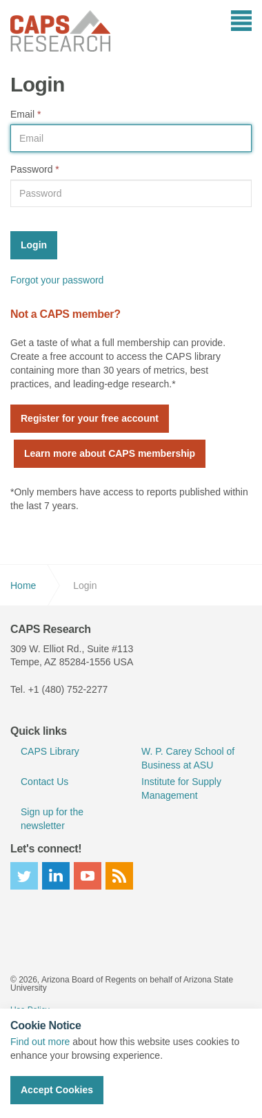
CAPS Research (60, 31)
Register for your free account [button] (90, 418)
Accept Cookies (57, 1089)
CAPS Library (50, 751)
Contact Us (44, 781)
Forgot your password (56, 280)
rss (119, 876)
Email (25, 114)
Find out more (40, 1041)
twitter (24, 876)
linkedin (56, 876)
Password (34, 169)
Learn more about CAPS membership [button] (109, 453)
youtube (87, 876)
